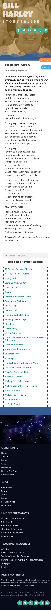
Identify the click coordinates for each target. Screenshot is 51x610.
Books (4, 460)
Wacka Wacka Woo (13, 376)
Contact (4, 463)
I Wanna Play (11, 328)
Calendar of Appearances (12, 518)
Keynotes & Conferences (12, 532)
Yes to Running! (12, 399)
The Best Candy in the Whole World (21, 363)
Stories (4, 494)
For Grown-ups (8, 501)
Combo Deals (7, 487)
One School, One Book (11, 529)
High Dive (9, 324)
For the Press (15, 580)
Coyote (8, 292)
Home (4, 453)
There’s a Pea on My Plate (17, 372)
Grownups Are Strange (15, 319)
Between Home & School (12, 552)
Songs (4, 491)
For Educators (7, 505)
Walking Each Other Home (17, 381)
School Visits (7, 521)
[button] (26, 41)
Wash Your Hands (13, 390)
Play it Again (10, 358)
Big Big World (11, 278)
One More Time (12, 353)
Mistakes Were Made (15, 344)
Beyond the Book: (22, 559)
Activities (5, 549)
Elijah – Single (11, 305)
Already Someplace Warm (17, 273)
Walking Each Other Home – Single (21, 385)
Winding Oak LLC (36, 595)
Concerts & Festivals (10, 525)
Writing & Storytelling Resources (15, 556)
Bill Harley (18, 11)
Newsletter (6, 467)
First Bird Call (11, 310)
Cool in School (11, 287)
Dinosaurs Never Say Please (18, 296)
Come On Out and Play (15, 282)
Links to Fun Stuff (9, 471)
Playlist (4, 567)
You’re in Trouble (13, 404)
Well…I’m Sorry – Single (15, 395)
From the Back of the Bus (17, 315)
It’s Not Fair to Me (13, 333)
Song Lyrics (6, 563)
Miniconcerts (7, 536)
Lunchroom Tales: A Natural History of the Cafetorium (24, 338)
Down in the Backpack (15, 301)
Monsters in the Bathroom (17, 349)
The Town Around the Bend (18, 367)
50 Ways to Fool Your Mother (18, 269)
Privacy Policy (7, 474)
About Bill (5, 456)
